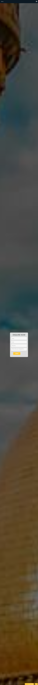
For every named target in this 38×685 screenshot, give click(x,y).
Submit (16, 353)
